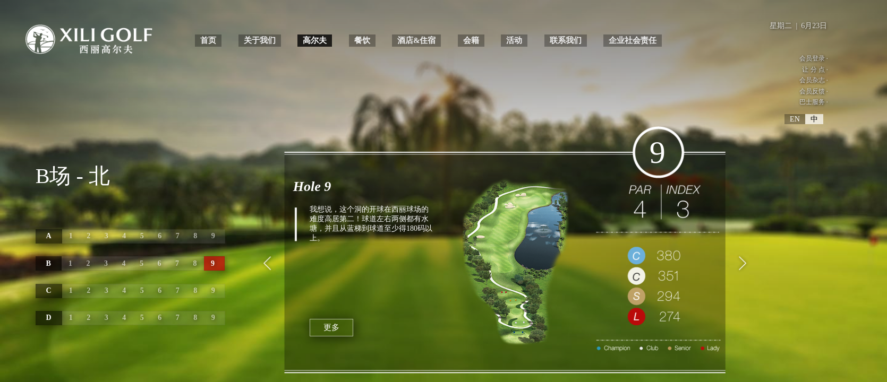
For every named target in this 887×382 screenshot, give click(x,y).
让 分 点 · (813, 70)
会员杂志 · (811, 81)
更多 (331, 324)
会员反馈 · (811, 93)
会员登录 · (811, 59)
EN (795, 122)
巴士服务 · (811, 104)
